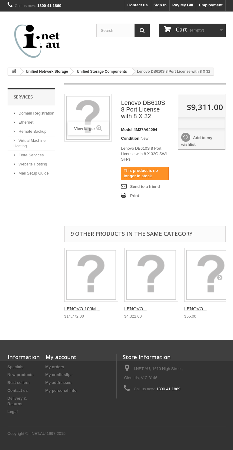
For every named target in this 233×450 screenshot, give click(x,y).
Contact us (137, 5)
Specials (16, 367)
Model (126, 129)
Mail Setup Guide (33, 173)
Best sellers (19, 382)
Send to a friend (145, 186)
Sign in (160, 5)
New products (21, 374)
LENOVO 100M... (82, 308)
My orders (54, 367)
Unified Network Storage (47, 71)
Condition (130, 138)
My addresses (58, 382)
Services (23, 97)
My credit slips (59, 374)
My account (60, 357)
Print (134, 195)
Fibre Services (31, 155)
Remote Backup (32, 131)
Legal (13, 411)
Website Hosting (32, 164)
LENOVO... (135, 308)
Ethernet (26, 122)
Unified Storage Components (102, 71)
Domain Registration (36, 113)
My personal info (61, 390)
